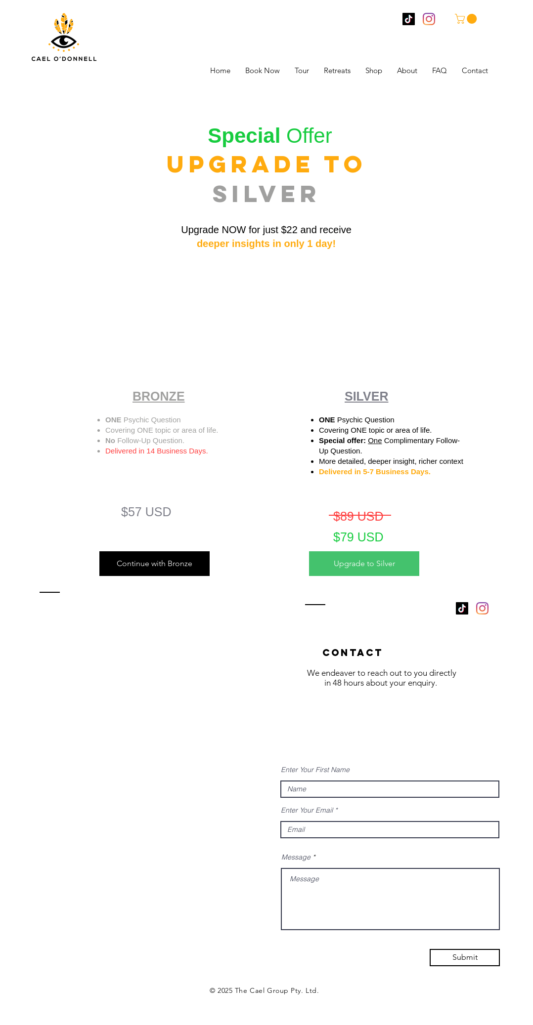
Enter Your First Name (315, 769)
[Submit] (465, 957)
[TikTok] (408, 19)
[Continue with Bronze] (154, 563)
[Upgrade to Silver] (364, 563)
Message (296, 857)
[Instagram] (429, 19)
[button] (467, 19)
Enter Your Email (307, 810)
